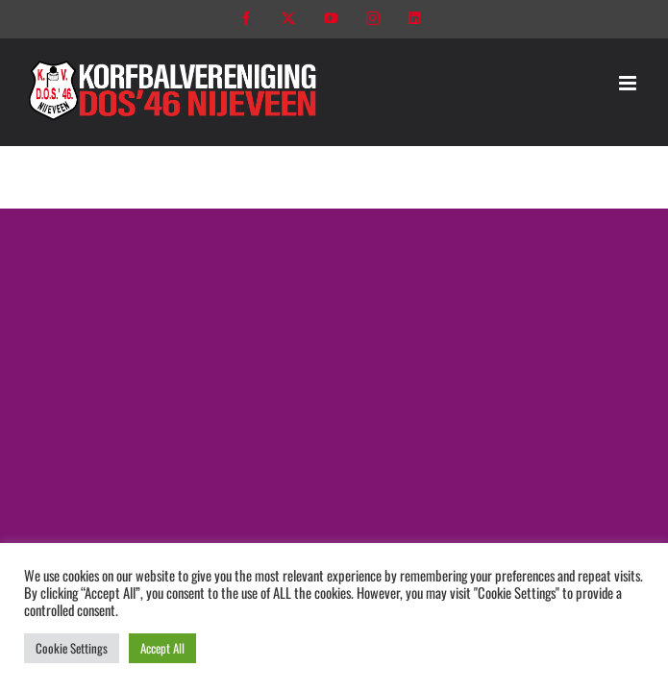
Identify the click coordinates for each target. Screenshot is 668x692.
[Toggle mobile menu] (629, 83)
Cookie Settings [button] (72, 647)
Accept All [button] (162, 647)
